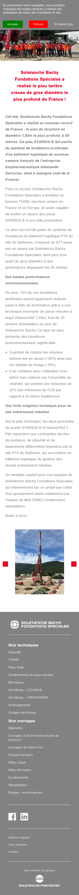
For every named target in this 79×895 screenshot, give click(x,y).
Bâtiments (15, 728)
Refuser (38, 24)
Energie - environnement (25, 793)
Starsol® (14, 652)
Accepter (12, 24)
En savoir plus (63, 24)
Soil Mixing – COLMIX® (25, 690)
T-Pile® (13, 660)
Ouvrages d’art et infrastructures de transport (33, 738)
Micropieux (16, 682)
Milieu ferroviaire (19, 770)
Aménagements (19, 705)
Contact (13, 852)
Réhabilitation (17, 785)
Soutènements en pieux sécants (30, 675)
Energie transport (20, 755)
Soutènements (18, 777)
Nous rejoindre (17, 844)
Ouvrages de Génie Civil (25, 747)
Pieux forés (16, 667)
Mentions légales (18, 837)
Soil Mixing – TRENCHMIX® (28, 697)
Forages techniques (22, 713)
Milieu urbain (17, 762)
